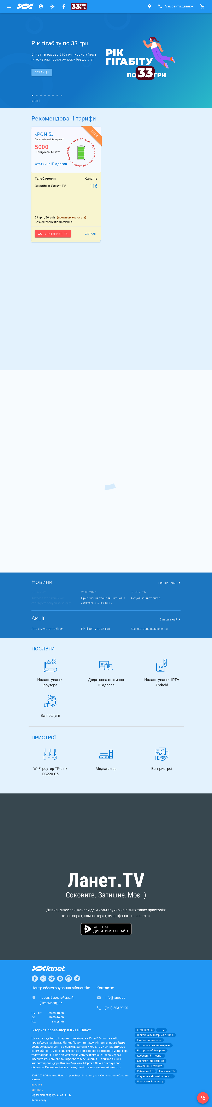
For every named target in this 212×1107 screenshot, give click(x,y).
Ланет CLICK (63, 1094)
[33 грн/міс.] (79, 6)
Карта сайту (38, 1100)
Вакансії (36, 1084)
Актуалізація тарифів (145, 598)
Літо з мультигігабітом (47, 628)
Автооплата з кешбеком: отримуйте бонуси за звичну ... (52, 600)
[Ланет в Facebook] (34, 978)
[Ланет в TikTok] (77, 978)
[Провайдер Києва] (25, 6)
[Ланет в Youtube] (60, 978)
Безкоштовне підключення (149, 628)
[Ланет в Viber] (68, 978)
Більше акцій (170, 619)
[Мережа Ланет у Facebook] (64, 6)
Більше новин (169, 583)
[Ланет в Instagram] (43, 978)
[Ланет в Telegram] (51, 978)
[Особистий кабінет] (41, 6)
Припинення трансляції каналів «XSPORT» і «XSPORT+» (103, 600)
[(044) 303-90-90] (203, 1098)
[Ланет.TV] (52, 6)
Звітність (37, 1089)
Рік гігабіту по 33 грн (95, 628)
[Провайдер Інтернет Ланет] (53, 968)
